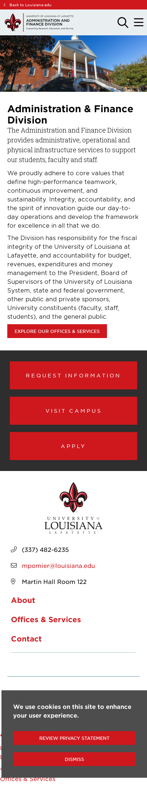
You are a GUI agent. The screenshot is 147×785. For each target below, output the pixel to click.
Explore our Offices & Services (57, 331)
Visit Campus (73, 410)
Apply (73, 446)
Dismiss (74, 759)
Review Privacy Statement (74, 738)
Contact (26, 638)
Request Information (73, 375)
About (23, 600)
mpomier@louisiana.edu (58, 565)
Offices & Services (46, 619)
